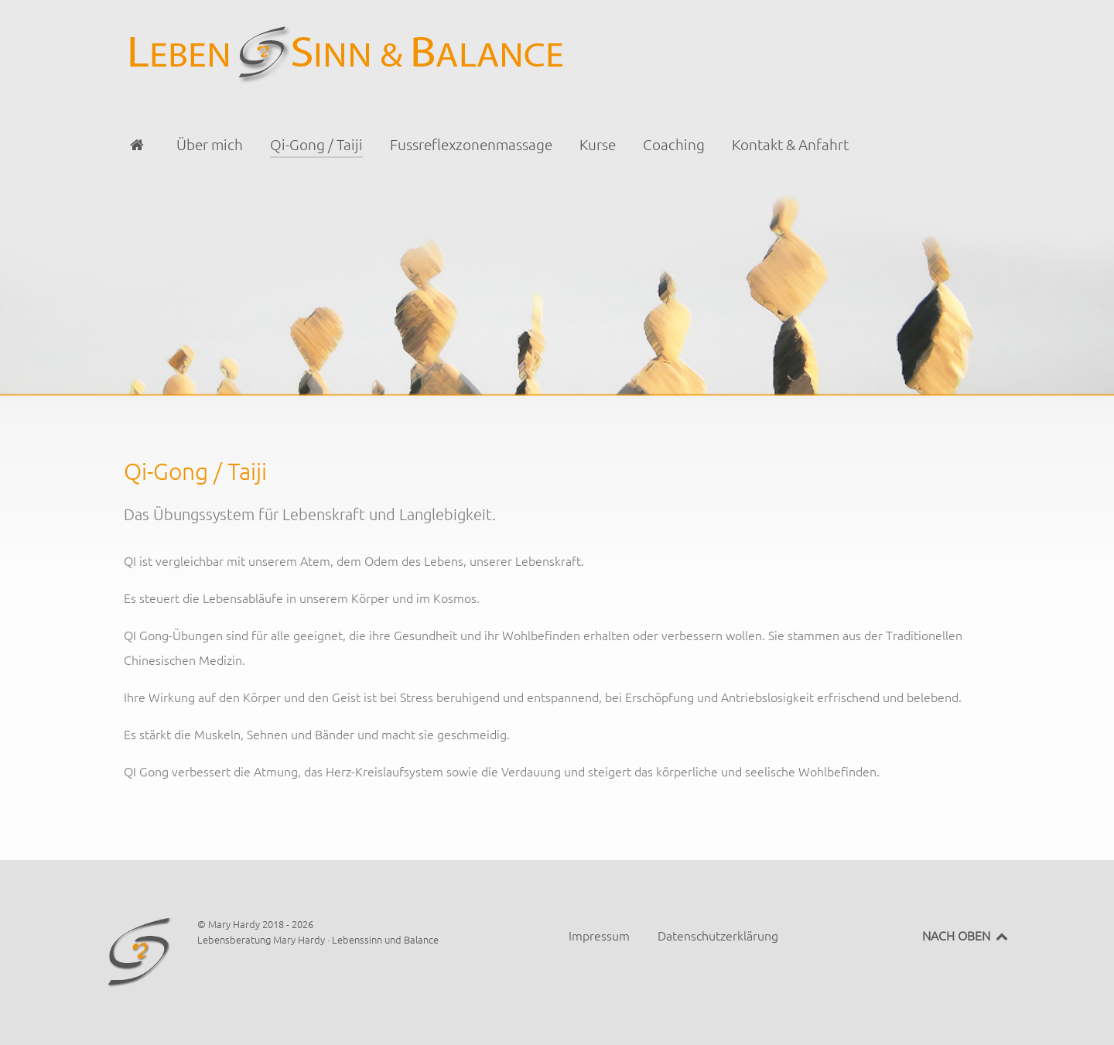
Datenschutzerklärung (718, 935)
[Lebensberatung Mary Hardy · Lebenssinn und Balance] (557, 52)
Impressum (599, 935)
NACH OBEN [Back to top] (966, 935)
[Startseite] (139, 144)
